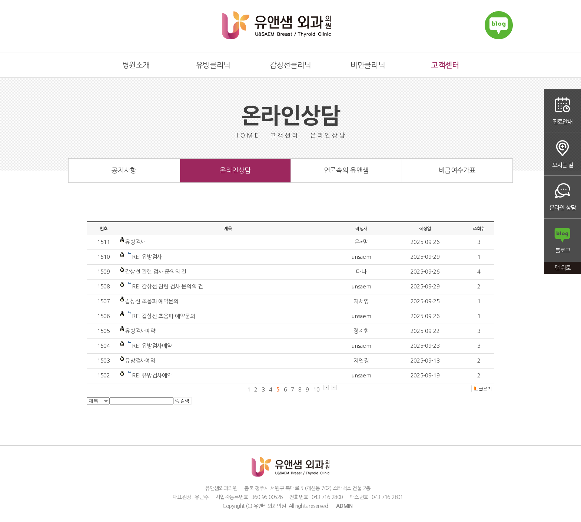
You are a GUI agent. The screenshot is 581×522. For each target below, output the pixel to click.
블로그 (562, 240)
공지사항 (124, 170)
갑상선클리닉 (290, 65)
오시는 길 (562, 154)
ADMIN (344, 506)
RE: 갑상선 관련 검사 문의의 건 (167, 286)
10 (316, 389)
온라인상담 (562, 197)
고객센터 (445, 65)
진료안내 (562, 110)
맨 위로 (562, 268)
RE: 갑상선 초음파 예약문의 (163, 316)
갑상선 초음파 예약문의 (151, 301)
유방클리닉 (213, 65)
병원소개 (136, 65)
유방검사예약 (140, 331)
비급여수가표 (457, 170)
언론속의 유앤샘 (346, 170)
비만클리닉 (368, 65)
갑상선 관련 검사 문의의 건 (155, 271)
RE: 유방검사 (147, 257)
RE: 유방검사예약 (152, 345)
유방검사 (135, 242)
